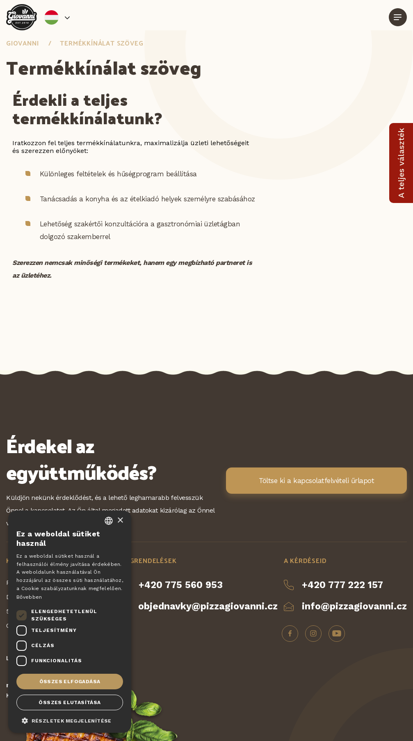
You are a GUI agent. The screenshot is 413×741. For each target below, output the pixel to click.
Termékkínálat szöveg (101, 43)
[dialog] (69, 622)
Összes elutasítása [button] (69, 702)
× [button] (120, 521)
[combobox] (109, 521)
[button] (69, 720)
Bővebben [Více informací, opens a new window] (29, 597)
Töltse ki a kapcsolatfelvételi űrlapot (316, 481)
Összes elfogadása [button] (69, 681)
